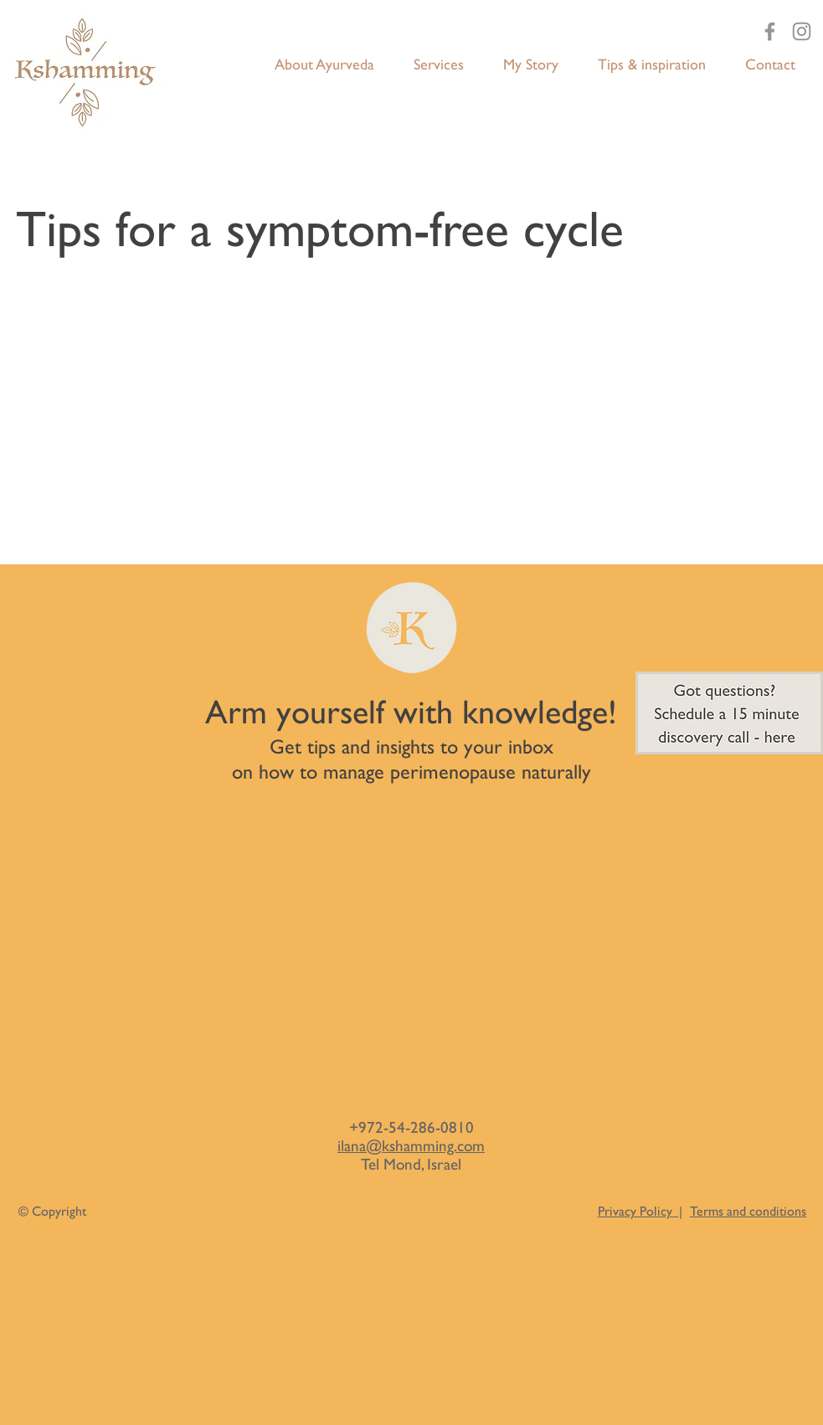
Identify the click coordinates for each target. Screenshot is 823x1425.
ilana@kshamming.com (411, 1145)
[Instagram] (802, 31)
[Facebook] (770, 31)
